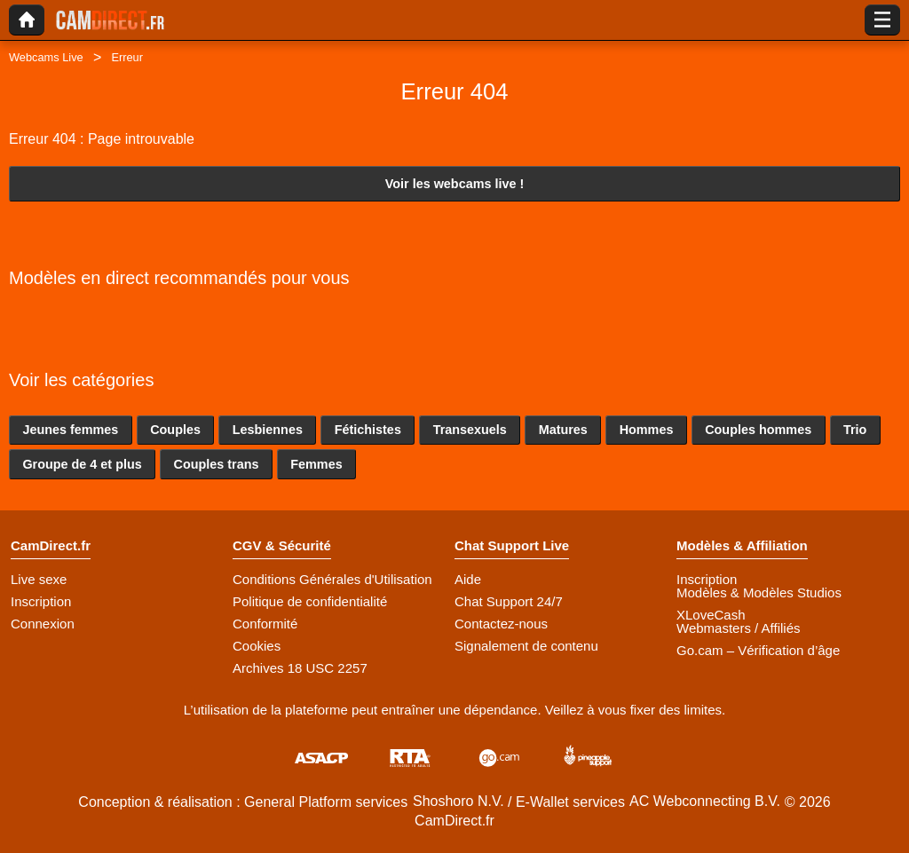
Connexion (43, 623)
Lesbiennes (268, 430)
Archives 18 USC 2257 (300, 667)
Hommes (647, 430)
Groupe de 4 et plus (81, 464)
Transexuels (470, 430)
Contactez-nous (501, 623)
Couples (175, 430)
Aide (467, 579)
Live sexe (39, 579)
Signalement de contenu (526, 645)
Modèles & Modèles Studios (759, 592)
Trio (854, 430)
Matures (563, 430)
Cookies (257, 645)
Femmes (316, 464)
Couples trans (216, 464)
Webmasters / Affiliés (738, 628)
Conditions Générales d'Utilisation (332, 579)
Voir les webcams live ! (455, 184)
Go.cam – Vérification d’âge (758, 650)
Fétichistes (368, 430)
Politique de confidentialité (310, 601)
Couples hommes (758, 430)
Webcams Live (46, 57)
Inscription (41, 601)
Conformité (265, 623)
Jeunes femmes (70, 430)
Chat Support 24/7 (508, 601)
